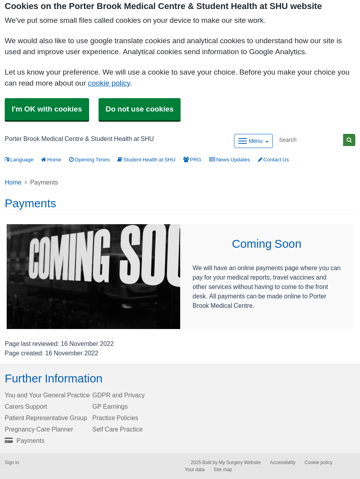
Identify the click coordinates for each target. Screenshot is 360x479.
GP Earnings (110, 406)
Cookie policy (319, 462)
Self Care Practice (117, 429)
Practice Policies (115, 418)
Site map (223, 469)
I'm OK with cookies (47, 109)
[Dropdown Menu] (253, 141)
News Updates (229, 159)
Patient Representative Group (46, 418)
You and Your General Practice (47, 395)
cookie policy (109, 83)
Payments (24, 440)
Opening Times (89, 159)
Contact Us (273, 159)
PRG (192, 159)
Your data (195, 469)
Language (19, 159)
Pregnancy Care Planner (39, 429)
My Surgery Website (240, 462)
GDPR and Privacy (118, 395)
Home (51, 159)
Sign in (12, 462)
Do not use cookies (140, 109)
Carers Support (26, 406)
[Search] (310, 140)
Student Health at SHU (146, 159)
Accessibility (282, 462)
